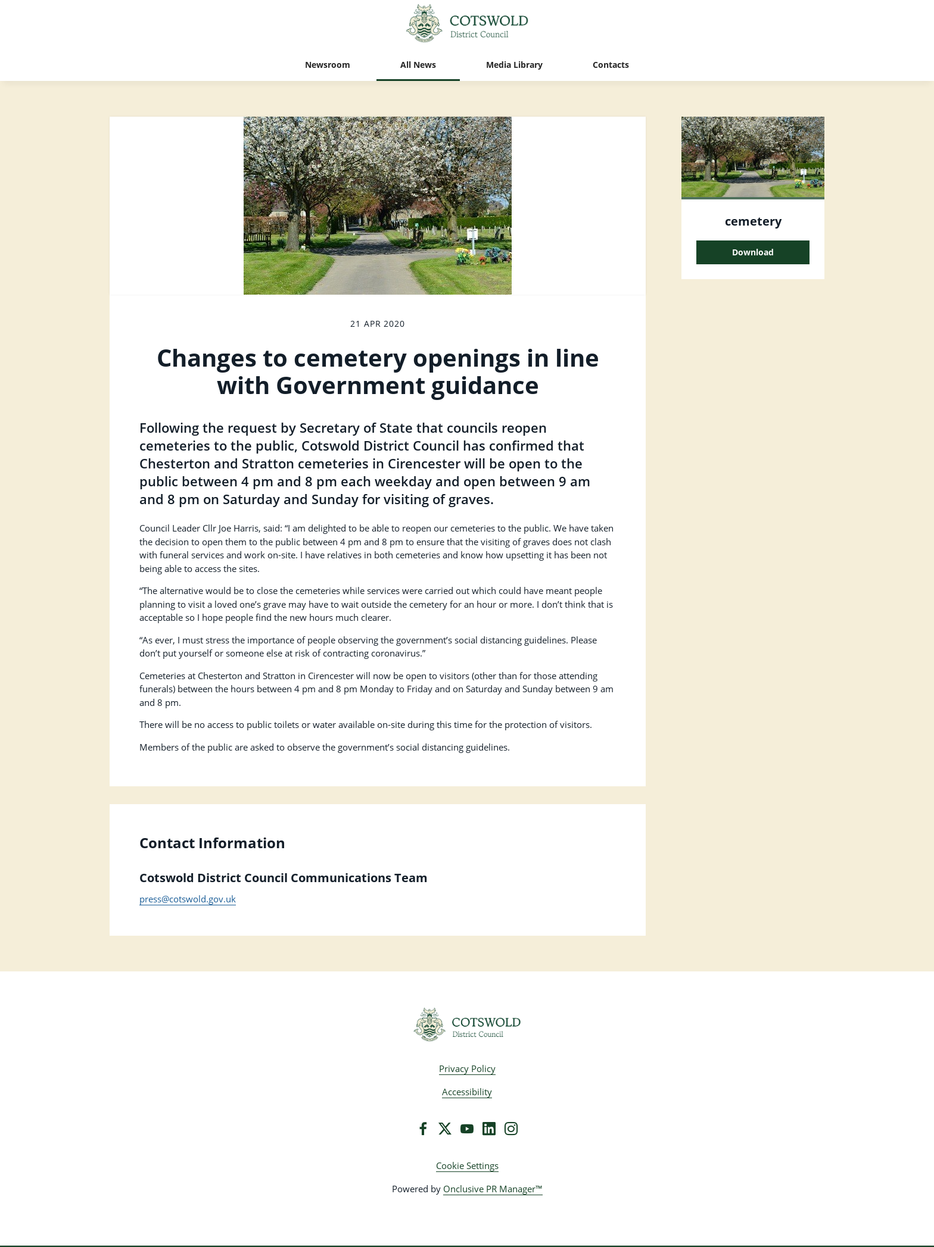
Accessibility (467, 1092)
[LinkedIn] (489, 1128)
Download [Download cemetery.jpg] (753, 252)
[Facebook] (422, 1128)
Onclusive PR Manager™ (493, 1189)
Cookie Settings (467, 1165)
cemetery (753, 221)
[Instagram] (511, 1128)
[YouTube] (467, 1128)
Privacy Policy (467, 1068)
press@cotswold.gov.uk (187, 899)
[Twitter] (445, 1128)
